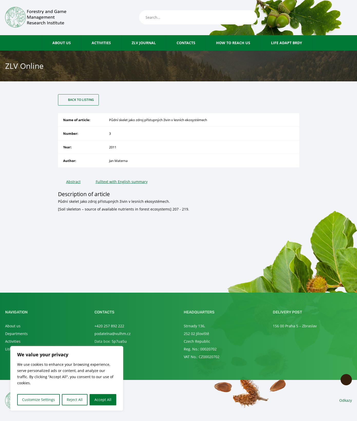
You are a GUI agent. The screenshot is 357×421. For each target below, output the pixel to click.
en (349, 18)
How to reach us (233, 42)
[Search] (248, 17)
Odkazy (345, 400)
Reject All (75, 399)
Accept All (102, 399)
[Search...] (198, 17)
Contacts (186, 42)
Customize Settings (38, 399)
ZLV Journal (144, 42)
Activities (101, 42)
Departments (16, 333)
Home (37, 42)
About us (61, 42)
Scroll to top (346, 379)
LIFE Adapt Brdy (286, 42)
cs (340, 18)
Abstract (73, 181)
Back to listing (81, 100)
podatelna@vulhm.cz (112, 333)
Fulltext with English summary (122, 181)
